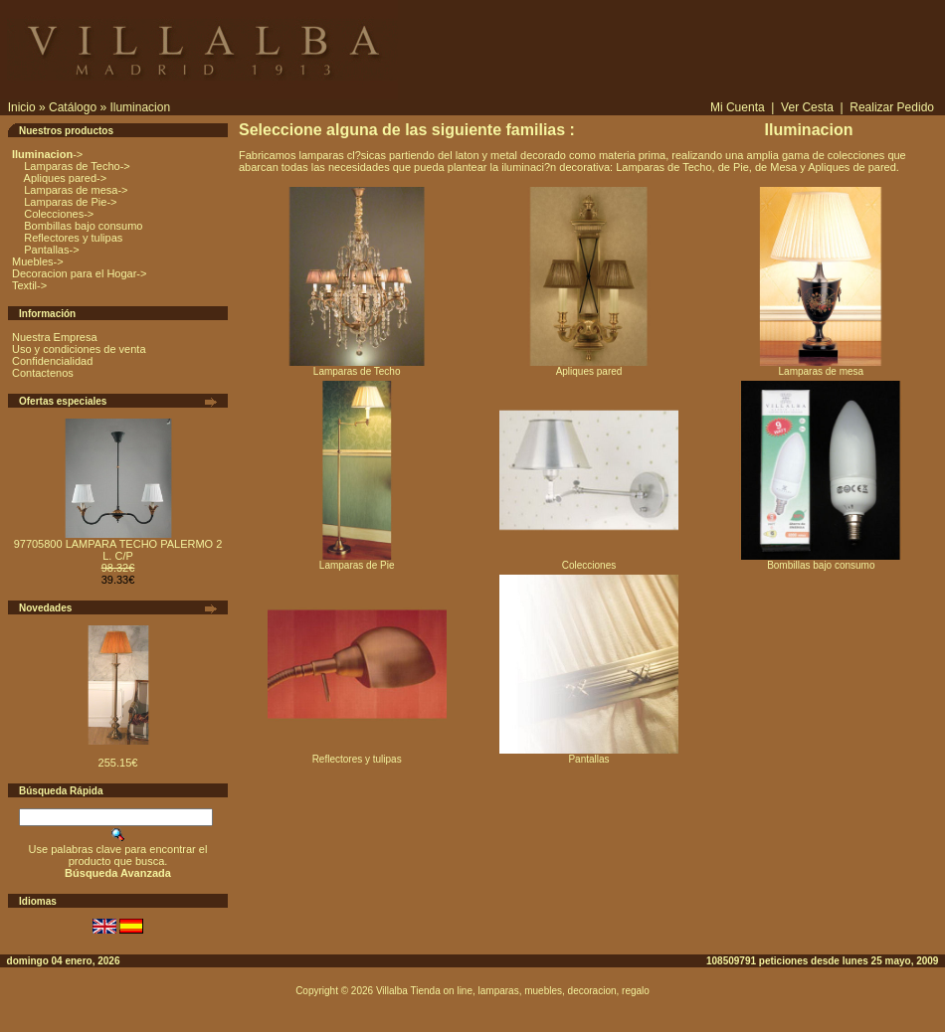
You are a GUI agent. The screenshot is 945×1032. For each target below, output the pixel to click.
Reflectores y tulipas (71, 238)
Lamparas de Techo (357, 367)
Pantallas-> (50, 250)
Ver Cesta (807, 107)
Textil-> (29, 285)
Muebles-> (38, 261)
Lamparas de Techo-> (75, 166)
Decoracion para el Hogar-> (79, 273)
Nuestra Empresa (54, 337)
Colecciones (588, 561)
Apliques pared (588, 367)
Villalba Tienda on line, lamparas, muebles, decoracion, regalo (513, 990)
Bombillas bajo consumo (81, 226)
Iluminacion (139, 107)
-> (47, 154)
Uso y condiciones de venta (79, 349)
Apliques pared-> (63, 178)
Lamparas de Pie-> (68, 202)
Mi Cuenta (737, 107)
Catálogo (72, 107)
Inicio (22, 107)
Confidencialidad (52, 361)
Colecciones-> (57, 214)
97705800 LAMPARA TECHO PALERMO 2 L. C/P (118, 550)
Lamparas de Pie (357, 561)
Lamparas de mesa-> (74, 190)
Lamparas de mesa (820, 367)
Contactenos (43, 373)
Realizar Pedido (892, 107)
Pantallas (588, 755)
